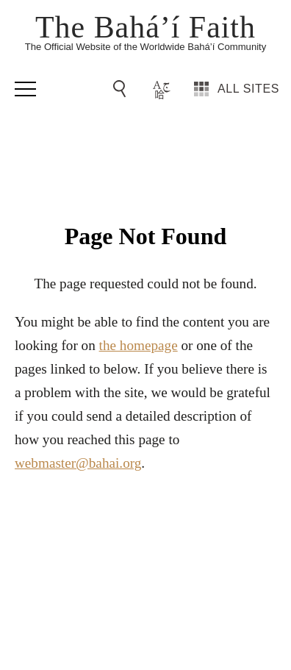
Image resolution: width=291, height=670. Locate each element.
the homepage (138, 345)
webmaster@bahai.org (78, 463)
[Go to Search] (122, 89)
